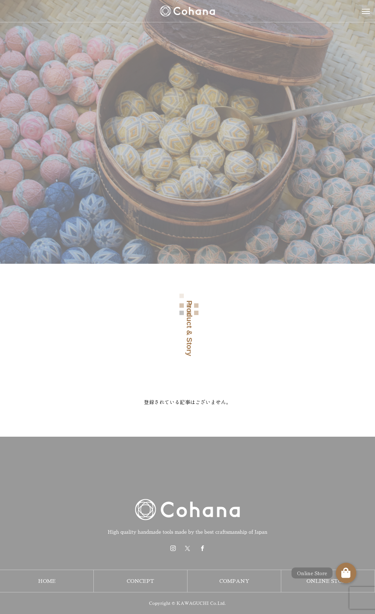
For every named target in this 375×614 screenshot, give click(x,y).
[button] (346, 573)
